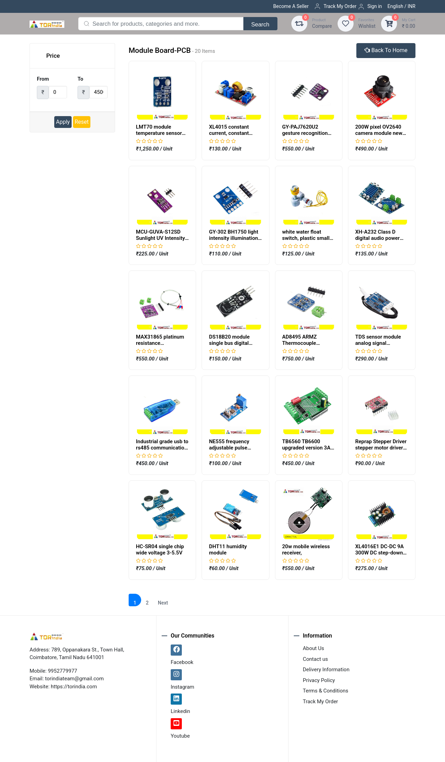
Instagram (182, 687)
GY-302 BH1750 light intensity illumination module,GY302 (233, 238)
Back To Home (385, 50)
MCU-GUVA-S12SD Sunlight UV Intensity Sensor (160, 238)
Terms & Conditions (325, 691)
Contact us (315, 659)
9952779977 (62, 671)
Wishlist (366, 23)
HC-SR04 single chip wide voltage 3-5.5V (160, 549)
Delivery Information (326, 669)
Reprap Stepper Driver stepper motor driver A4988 (381, 447)
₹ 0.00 (408, 23)
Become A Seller (291, 6)
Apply (63, 122)
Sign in (370, 6)
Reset (82, 122)
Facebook (182, 662)
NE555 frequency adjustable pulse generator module (229, 447)
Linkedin (180, 711)
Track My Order (335, 6)
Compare (322, 23)
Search (260, 24)
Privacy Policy (319, 680)
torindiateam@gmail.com (74, 678)
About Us (313, 648)
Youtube (180, 736)
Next (163, 603)
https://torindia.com (74, 686)
